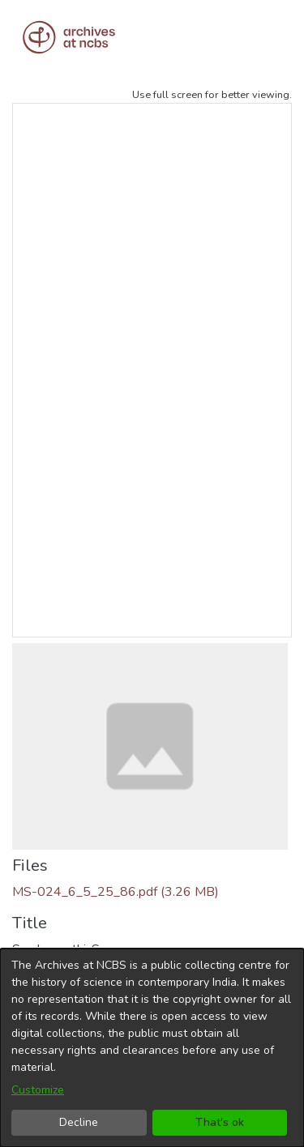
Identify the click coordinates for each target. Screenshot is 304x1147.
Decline (78, 1122)
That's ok (219, 1122)
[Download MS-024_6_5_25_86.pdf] (115, 892)
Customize (37, 1090)
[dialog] (152, 1048)
